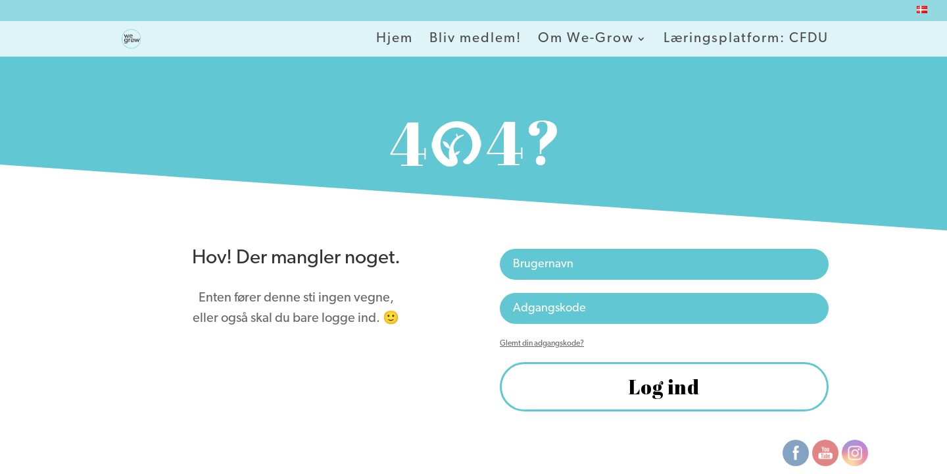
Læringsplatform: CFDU (746, 39)
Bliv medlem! (475, 39)
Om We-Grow (586, 39)
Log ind (664, 386)
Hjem (394, 39)
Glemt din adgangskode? (542, 344)
